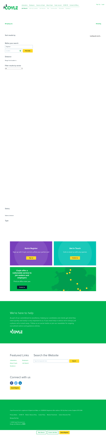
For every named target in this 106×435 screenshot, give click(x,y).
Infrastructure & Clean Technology (17, 110)
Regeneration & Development (15, 102)
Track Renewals (24, 82)
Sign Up (98, 4)
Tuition (15, 140)
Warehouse (27, 166)
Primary (8, 136)
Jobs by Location (33, 8)
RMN (25, 176)
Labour (8, 120)
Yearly (10, 211)
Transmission (23, 116)
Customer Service (22, 126)
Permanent (9, 223)
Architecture (9, 84)
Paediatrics (19, 185)
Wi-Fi (13, 170)
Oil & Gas (8, 114)
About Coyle (49, 5)
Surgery (8, 187)
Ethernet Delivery (21, 170)
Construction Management (15, 94)
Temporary (24, 223)
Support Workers (11, 189)
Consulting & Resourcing (14, 158)
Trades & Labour (20, 96)
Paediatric (22, 178)
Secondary (15, 136)
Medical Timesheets (52, 415)
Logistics (20, 166)
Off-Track (29, 80)
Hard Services (19, 132)
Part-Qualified (17, 154)
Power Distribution (19, 114)
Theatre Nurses (18, 176)
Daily (15, 211)
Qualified (8, 154)
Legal (7, 128)
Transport (8, 168)
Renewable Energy (12, 116)
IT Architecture (17, 146)
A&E (10, 176)
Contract (16, 223)
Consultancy (9, 132)
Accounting (9, 156)
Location (20, 38)
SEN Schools (24, 136)
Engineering (21, 80)
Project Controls (11, 80)
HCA (19, 189)
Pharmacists (27, 193)
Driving (14, 168)
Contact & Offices (74, 5)
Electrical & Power (20, 74)
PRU (30, 136)
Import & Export (11, 166)
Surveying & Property (22, 86)
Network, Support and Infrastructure (17, 147)
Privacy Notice (13, 415)
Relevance (9, 38)
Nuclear (30, 112)
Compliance (9, 162)
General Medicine (24, 182)
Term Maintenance (18, 122)
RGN (7, 176)
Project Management (19, 78)
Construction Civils (12, 88)
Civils (11, 74)
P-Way (21, 76)
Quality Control (10, 172)
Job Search (24, 8)
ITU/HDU (14, 178)
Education (61, 8)
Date (14, 38)
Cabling (8, 170)
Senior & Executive (12, 144)
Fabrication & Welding (13, 174)
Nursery (18, 138)
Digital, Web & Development (17, 149)
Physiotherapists (11, 195)
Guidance (68, 8)
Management (14, 128)
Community (9, 180)
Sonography (9, 197)
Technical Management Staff (21, 120)
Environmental (21, 164)
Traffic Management (12, 118)
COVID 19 (65, 5)
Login (103, 4)
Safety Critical (25, 118)
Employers (32, 5)
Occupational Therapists (14, 193)
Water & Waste (10, 164)
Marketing (17, 162)
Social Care (17, 191)
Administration (10, 126)
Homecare (17, 180)
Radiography (22, 195)
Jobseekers (25, 5)
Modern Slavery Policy (31, 415)
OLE (17, 76)
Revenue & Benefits (12, 104)
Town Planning (16, 108)
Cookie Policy (41, 415)
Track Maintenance (12, 82)
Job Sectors (42, 8)
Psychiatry (27, 185)
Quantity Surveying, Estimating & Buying (17, 91)
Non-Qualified (28, 154)
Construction (54, 8)
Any (6, 211)
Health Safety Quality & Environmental (17, 89)
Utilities (8, 122)
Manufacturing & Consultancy (16, 112)
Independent (10, 138)
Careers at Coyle (40, 5)
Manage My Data (14, 418)
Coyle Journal (57, 5)
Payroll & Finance (19, 160)
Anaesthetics (13, 182)
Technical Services (21, 106)
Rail (48, 8)
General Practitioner (12, 183)
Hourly (19, 211)
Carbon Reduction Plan (65, 415)
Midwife (8, 178)
